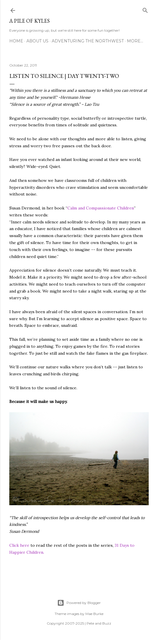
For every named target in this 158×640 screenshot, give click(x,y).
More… (135, 41)
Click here (19, 545)
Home (16, 41)
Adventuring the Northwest (88, 41)
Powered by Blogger (79, 602)
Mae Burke (94, 614)
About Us (37, 41)
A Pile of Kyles (29, 20)
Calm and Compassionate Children (100, 208)
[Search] (145, 9)
